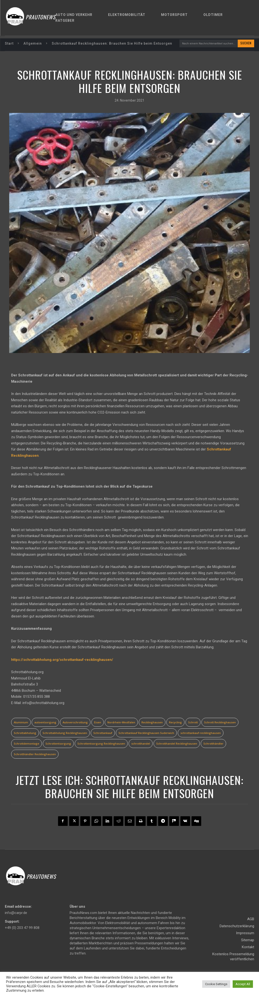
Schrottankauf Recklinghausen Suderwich (146, 733)
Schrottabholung (25, 733)
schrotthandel (140, 744)
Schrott (193, 723)
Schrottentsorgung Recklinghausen (101, 744)
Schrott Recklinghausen (220, 723)
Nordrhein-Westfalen (121, 723)
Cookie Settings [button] (216, 984)
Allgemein (32, 43)
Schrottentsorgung (58, 744)
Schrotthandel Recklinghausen (176, 744)
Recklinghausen (152, 723)
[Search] (246, 44)
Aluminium (21, 723)
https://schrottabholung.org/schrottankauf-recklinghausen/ (62, 660)
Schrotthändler (213, 744)
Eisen (97, 723)
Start (9, 43)
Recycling (175, 723)
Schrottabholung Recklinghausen (65, 733)
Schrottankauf (102, 733)
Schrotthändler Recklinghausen (35, 754)
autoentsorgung (45, 723)
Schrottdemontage (26, 744)
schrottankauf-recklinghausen (200, 733)
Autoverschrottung (75, 723)
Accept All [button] (243, 984)
